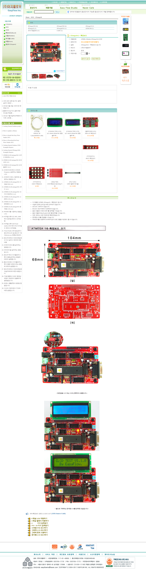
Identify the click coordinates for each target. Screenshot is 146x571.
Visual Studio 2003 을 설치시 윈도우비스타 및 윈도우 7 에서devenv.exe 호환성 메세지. (13, 233)
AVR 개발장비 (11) (33, 30)
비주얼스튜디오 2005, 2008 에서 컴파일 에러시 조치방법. (12, 219)
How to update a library (10, 131)
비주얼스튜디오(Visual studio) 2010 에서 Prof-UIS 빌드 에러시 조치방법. (13, 226)
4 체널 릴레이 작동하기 (38, 521)
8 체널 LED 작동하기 (37, 518)
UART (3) (60, 30)
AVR (32, 17)
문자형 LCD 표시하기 (37, 535)
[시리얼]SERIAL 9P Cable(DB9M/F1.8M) (37, 133)
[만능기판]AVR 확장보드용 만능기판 (54, 184)
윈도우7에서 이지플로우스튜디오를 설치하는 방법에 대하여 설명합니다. (12, 257)
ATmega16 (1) (90, 26)
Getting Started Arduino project (12, 126)
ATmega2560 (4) (61, 26)
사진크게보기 (59, 71)
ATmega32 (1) (32, 28)
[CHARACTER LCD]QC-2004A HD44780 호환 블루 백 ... (54, 133)
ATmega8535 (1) (61, 28)
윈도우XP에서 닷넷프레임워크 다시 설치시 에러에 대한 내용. (13, 240)
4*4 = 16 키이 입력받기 (37, 525)
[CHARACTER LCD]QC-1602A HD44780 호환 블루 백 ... (72, 133)
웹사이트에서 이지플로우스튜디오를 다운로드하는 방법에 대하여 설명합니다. (13, 264)
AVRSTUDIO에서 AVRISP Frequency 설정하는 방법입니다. (12, 172)
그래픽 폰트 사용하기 (37, 532)
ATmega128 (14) (33, 26)
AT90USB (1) (89, 28)
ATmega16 (38, 17)
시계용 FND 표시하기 (37, 528)
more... (20, 93)
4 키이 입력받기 (37, 523)
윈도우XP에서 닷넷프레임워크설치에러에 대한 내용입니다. (13, 271)
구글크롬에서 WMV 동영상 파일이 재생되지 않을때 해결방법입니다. (12, 278)
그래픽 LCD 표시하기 (37, 530)
